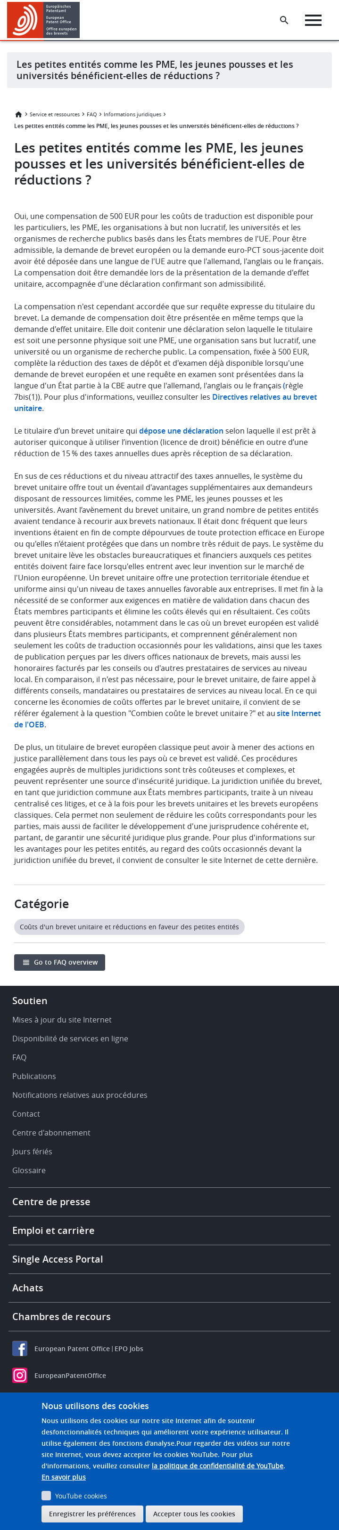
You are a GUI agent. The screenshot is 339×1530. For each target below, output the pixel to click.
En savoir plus (63, 1477)
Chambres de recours (61, 1316)
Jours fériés (32, 1151)
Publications (34, 1076)
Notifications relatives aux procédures (80, 1095)
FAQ (92, 114)
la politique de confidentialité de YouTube (217, 1465)
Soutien (30, 1000)
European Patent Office (72, 1348)
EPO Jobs (129, 1348)
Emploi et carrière (53, 1230)
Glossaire (29, 1170)
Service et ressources (55, 114)
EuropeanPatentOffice (70, 1375)
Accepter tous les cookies (194, 1513)
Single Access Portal (57, 1259)
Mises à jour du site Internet (62, 1020)
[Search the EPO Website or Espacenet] (284, 20)
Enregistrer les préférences (92, 1513)
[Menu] (313, 20)
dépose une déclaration (181, 431)
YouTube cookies (81, 1495)
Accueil (18, 114)
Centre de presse (51, 1201)
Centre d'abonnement (51, 1132)
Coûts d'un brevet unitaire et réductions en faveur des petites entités (129, 926)
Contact (26, 1114)
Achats (27, 1287)
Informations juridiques (132, 114)
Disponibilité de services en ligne (70, 1038)
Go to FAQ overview (66, 962)
